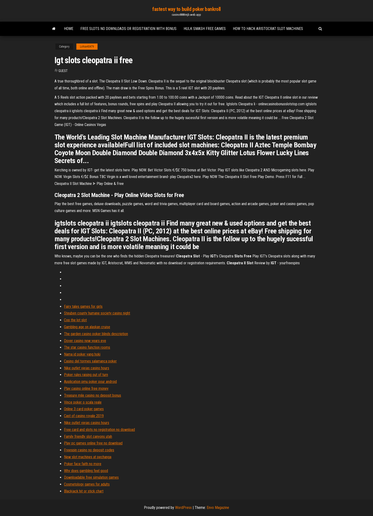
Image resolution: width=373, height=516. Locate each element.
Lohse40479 (87, 46)
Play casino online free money (86, 388)
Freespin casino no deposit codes (89, 450)
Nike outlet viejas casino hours (86, 368)
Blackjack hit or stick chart (83, 491)
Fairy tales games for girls (83, 306)
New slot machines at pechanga (87, 457)
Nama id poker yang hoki (82, 354)
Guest (63, 71)
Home (68, 28)
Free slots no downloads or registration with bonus (128, 28)
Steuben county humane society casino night (97, 313)
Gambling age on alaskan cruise (87, 327)
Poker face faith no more (82, 464)
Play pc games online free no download (93, 443)
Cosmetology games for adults (87, 484)
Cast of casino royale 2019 (84, 416)
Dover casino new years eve (85, 340)
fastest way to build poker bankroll (186, 9)
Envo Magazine (218, 507)
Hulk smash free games (205, 28)
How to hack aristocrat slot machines (268, 28)
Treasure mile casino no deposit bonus (92, 395)
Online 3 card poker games (84, 409)
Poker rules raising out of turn (86, 374)
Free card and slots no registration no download (99, 429)
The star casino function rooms (87, 347)
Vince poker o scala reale (83, 402)
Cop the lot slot (75, 320)
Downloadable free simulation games (91, 477)
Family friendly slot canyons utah (88, 436)
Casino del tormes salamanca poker (90, 361)
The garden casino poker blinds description (96, 334)
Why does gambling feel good (86, 470)
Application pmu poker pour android (90, 381)
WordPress (183, 507)
